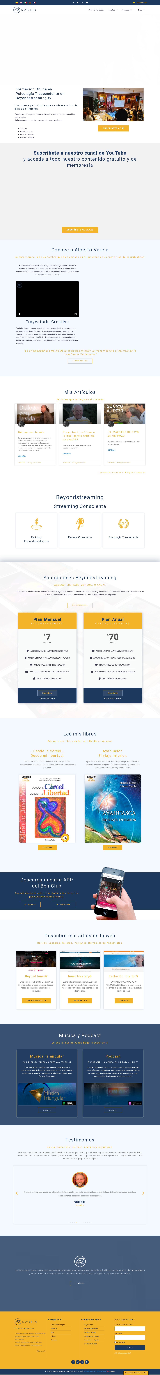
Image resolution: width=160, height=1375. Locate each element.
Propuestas (128, 10)
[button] (3, 49)
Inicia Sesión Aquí (124, 1320)
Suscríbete (47, 693)
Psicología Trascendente (124, 537)
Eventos (112, 10)
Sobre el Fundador (96, 10)
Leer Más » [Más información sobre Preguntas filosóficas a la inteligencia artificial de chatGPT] (67, 454)
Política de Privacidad (88, 1372)
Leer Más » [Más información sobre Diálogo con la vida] (22, 456)
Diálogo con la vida (31, 432)
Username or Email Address (123, 1325)
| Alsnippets (112, 1372)
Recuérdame (119, 1343)
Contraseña (118, 1334)
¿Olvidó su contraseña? (122, 1353)
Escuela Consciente (80, 537)
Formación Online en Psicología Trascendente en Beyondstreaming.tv (40, 93)
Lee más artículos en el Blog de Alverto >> (122, 472)
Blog (141, 10)
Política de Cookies (101, 1372)
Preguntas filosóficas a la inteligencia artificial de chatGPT (79, 436)
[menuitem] (16, 2)
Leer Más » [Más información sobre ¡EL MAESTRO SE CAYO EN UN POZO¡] (112, 450)
